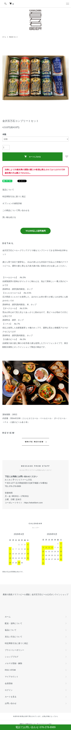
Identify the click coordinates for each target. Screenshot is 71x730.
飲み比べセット (13, 37)
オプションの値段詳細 (12, 203)
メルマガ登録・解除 (13, 663)
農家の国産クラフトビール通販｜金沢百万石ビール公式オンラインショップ (35, 594)
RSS (7, 670)
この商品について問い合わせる (15, 210)
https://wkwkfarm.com (33, 503)
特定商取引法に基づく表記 (14, 196)
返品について (8, 190)
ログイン (9, 690)
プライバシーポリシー (14, 650)
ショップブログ (11, 657)
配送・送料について (13, 623)
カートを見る (10, 697)
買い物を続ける (9, 217)
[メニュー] (67, 3)
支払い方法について (13, 637)
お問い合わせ (10, 703)
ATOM (13, 670)
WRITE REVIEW (34, 442)
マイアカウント (11, 677)
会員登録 (9, 683)
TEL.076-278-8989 (13, 486)
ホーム (4, 37)
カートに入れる (32, 156)
